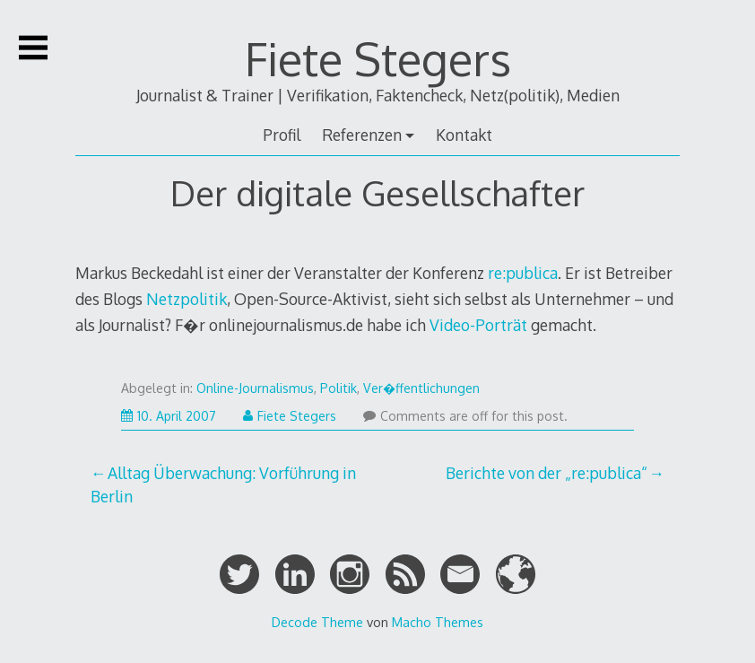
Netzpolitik (186, 299)
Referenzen (362, 134)
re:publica (523, 273)
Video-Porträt (480, 325)
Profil (281, 134)
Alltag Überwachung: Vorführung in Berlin (223, 484)
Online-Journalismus (255, 388)
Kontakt (464, 134)
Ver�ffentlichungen (421, 388)
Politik (338, 388)
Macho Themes (437, 622)
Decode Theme (317, 622)
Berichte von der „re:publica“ (546, 473)
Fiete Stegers (378, 58)
